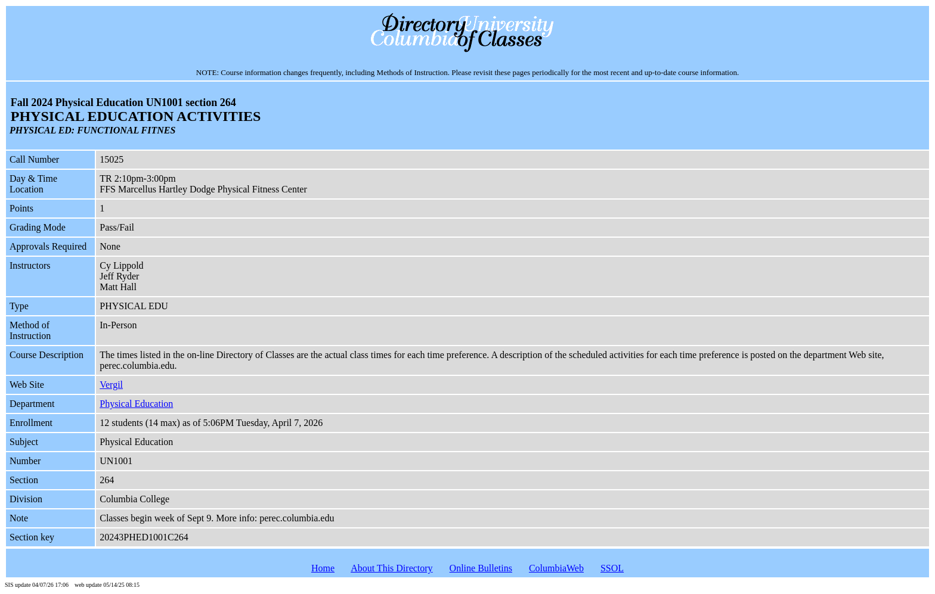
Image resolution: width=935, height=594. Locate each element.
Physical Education (136, 404)
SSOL (612, 568)
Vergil (111, 385)
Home (323, 568)
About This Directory (391, 568)
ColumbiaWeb (556, 568)
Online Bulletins (481, 568)
